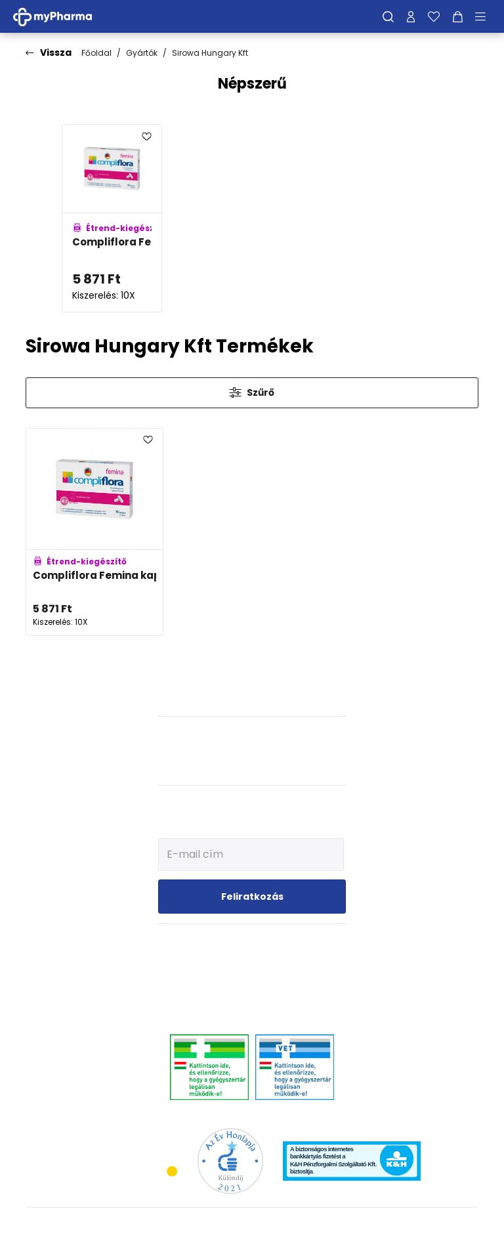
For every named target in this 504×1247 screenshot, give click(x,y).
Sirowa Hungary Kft (210, 52)
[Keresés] (388, 16)
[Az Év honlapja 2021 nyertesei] (230, 1160)
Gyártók (142, 52)
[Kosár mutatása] (458, 16)
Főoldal (96, 52)
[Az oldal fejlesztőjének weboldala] (434, 1226)
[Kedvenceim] (434, 16)
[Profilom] (411, 16)
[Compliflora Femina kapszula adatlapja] (112, 218)
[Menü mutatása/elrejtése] (484, 16)
